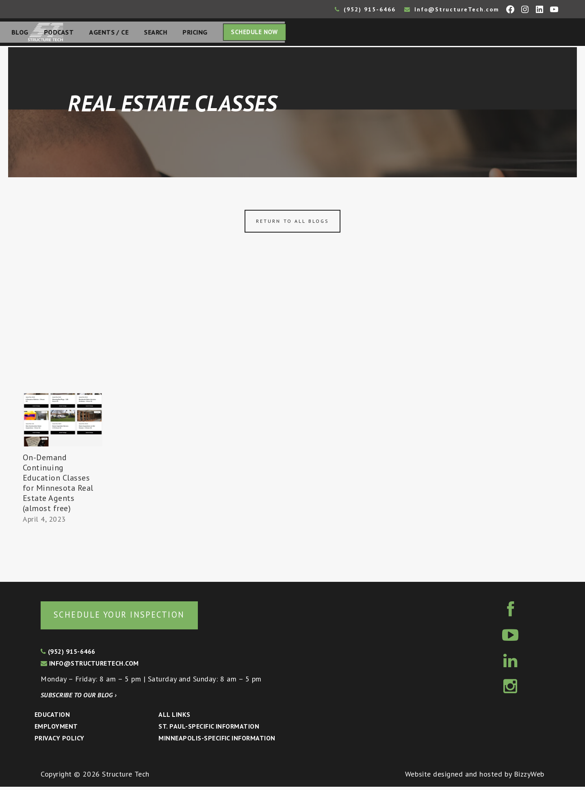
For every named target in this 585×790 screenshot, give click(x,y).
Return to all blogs (292, 223)
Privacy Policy (59, 741)
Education (52, 718)
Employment (56, 729)
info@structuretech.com (90, 666)
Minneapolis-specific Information (216, 741)
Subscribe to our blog (79, 698)
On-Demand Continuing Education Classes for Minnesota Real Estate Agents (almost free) (58, 485)
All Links (174, 718)
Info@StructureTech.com (451, 9)
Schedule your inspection (136, 617)
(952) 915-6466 (365, 9)
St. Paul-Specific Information (208, 729)
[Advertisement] (292, 335)
